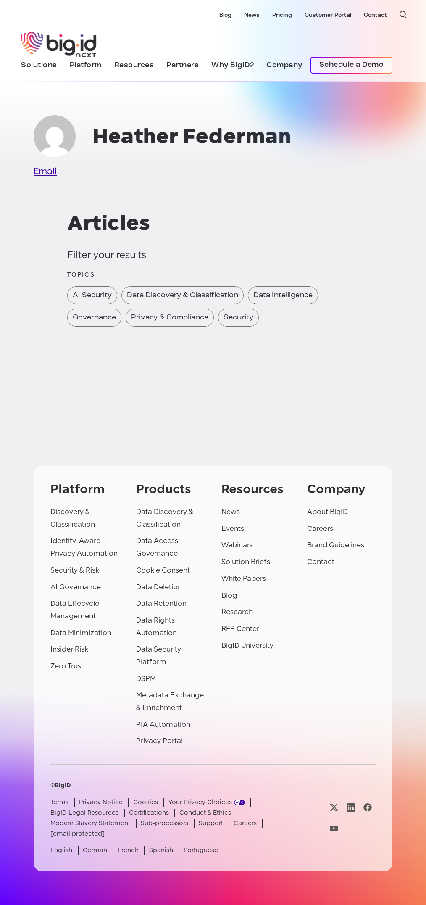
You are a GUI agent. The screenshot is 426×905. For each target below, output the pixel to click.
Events (232, 529)
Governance (94, 318)
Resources (134, 65)
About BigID (327, 512)
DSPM (146, 679)
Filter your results (106, 255)
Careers (320, 529)
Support (211, 823)
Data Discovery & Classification (182, 295)
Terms (59, 802)
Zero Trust (67, 666)
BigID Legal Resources (84, 812)
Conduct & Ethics (205, 812)
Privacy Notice (101, 802)
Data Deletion (159, 587)
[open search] (403, 14)
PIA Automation (163, 724)
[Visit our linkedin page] (351, 808)
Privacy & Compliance (169, 318)
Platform (86, 65)
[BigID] (59, 43)
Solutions (39, 65)
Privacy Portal (159, 741)
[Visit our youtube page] (334, 828)
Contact (375, 15)
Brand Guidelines (335, 545)
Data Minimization (80, 633)
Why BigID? (232, 65)
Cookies (145, 802)
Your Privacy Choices (200, 802)
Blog (225, 15)
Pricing (282, 15)
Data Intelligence (283, 295)
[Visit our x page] (334, 808)
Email (45, 172)
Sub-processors (164, 823)
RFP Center (240, 629)
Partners (182, 65)
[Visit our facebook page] (367, 808)
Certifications (149, 812)
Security (238, 318)
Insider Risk (69, 649)
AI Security (92, 295)
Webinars (237, 545)
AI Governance (75, 587)
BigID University (247, 645)
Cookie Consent (163, 570)
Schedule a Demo (351, 65)
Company (284, 65)
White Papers (243, 579)
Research (237, 612)
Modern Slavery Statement (90, 823)
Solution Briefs (245, 562)
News (252, 15)
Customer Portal (328, 15)
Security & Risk (74, 570)
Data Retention (161, 603)
